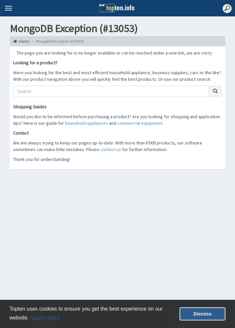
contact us (110, 149)
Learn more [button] (45, 317)
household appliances (86, 123)
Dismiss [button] (203, 314)
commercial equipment (139, 123)
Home (21, 41)
